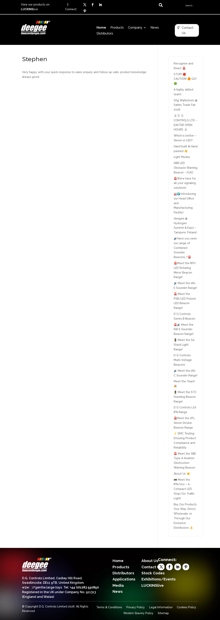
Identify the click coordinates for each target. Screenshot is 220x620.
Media (118, 585)
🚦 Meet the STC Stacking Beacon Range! (185, 397)
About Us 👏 (182, 473)
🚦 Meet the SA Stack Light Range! (184, 344)
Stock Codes (153, 573)
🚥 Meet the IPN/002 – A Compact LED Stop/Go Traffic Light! (184, 489)
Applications (124, 579)
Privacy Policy (135, 607)
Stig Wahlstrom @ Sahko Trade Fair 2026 (185, 105)
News (154, 27)
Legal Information (161, 607)
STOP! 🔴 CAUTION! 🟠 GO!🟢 (185, 79)
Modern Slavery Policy (138, 613)
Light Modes (182, 157)
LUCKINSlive (152, 585)
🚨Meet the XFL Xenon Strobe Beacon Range (184, 423)
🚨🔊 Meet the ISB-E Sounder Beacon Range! (183, 329)
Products (117, 27)
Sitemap (163, 613)
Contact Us (187, 30)
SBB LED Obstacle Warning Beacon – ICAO (185, 167)
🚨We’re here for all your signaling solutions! (185, 183)
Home (101, 27)
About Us (149, 560)
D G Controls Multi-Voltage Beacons (183, 360)
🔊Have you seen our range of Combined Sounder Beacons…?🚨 (185, 248)
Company (135, 27)
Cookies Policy (186, 607)
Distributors (105, 33)
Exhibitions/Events (158, 579)
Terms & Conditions (109, 607)
